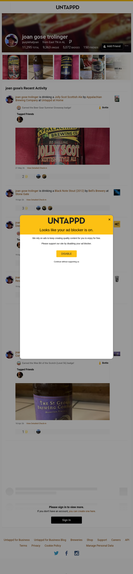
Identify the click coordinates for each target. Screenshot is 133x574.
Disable (66, 253)
